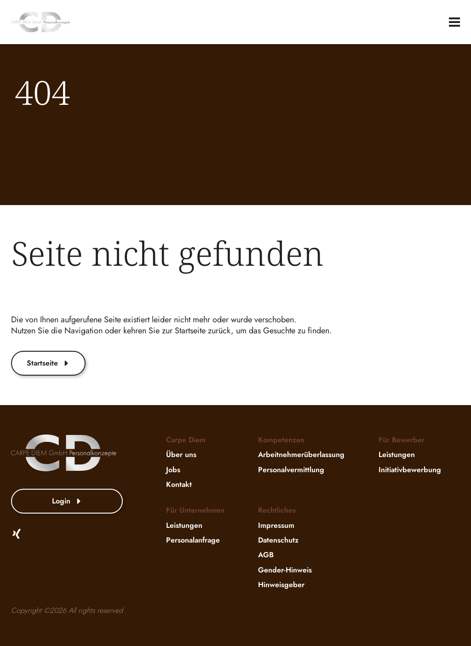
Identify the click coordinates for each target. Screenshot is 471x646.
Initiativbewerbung (410, 469)
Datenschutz (278, 540)
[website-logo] (40, 22)
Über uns (181, 455)
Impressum (276, 525)
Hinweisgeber (281, 584)
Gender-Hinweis (285, 570)
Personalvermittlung (291, 469)
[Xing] (16, 533)
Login (67, 501)
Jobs (173, 469)
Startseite (48, 363)
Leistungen (397, 455)
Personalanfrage (193, 540)
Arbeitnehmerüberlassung (301, 455)
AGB (266, 555)
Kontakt (179, 484)
